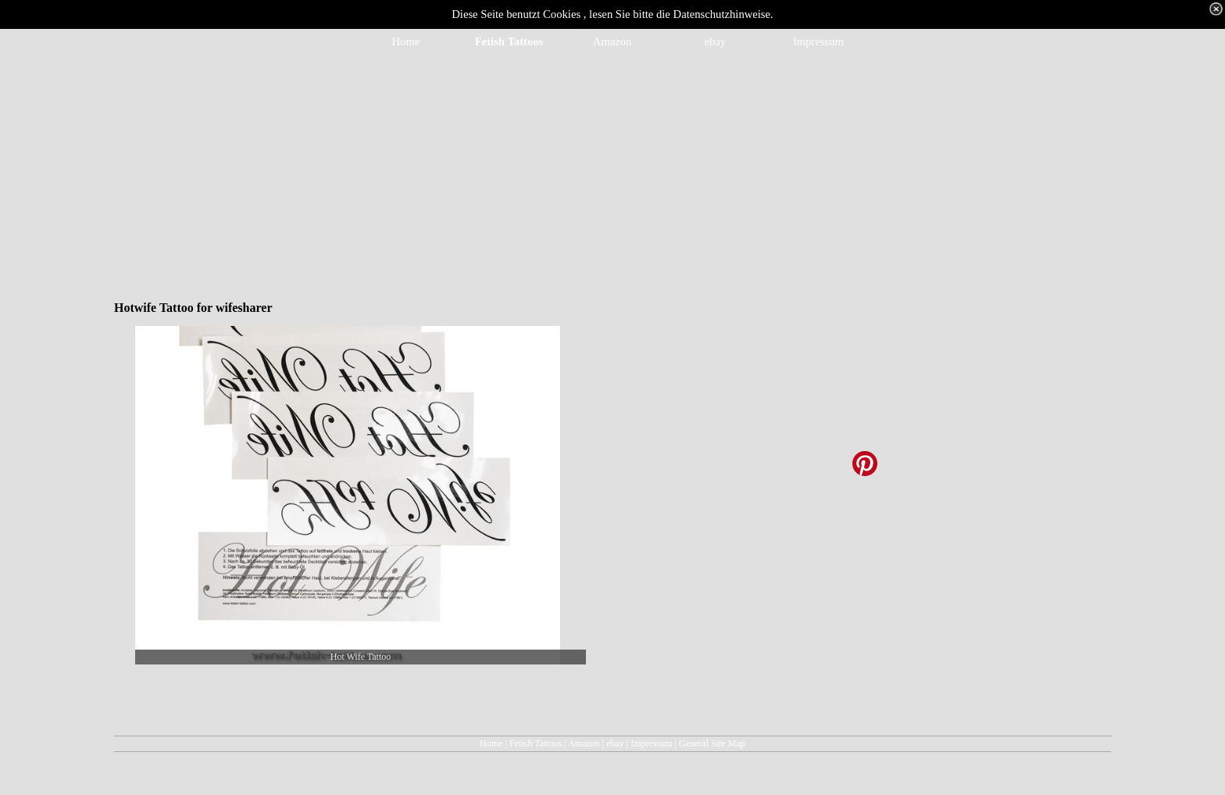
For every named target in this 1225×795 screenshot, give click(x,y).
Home (491, 743)
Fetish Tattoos (535, 743)
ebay (615, 743)
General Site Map (712, 743)
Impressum (651, 743)
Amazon (584, 743)
